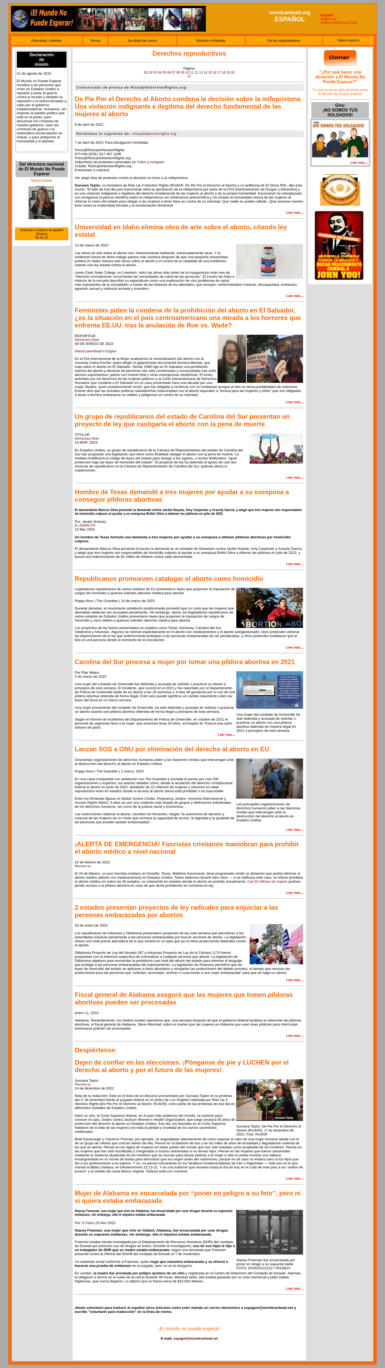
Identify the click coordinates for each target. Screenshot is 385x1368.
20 (232, 72)
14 (205, 72)
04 (160, 72)
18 (223, 72)
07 (173, 72)
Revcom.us (83, 866)
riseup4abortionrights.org (154, 134)
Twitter (141, 162)
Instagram (157, 162)
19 (228, 72)
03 (155, 72)
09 (182, 72)
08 (178, 72)
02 (150, 72)
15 (210, 72)
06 (169, 72)
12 (196, 72)
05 (164, 72)
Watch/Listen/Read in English (95, 351)
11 (192, 72)
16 (214, 72)
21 (189, 76)
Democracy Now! (87, 340)
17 (219, 72)
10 (187, 72)
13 (201, 72)
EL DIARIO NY (85, 525)
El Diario (88, 1223)
